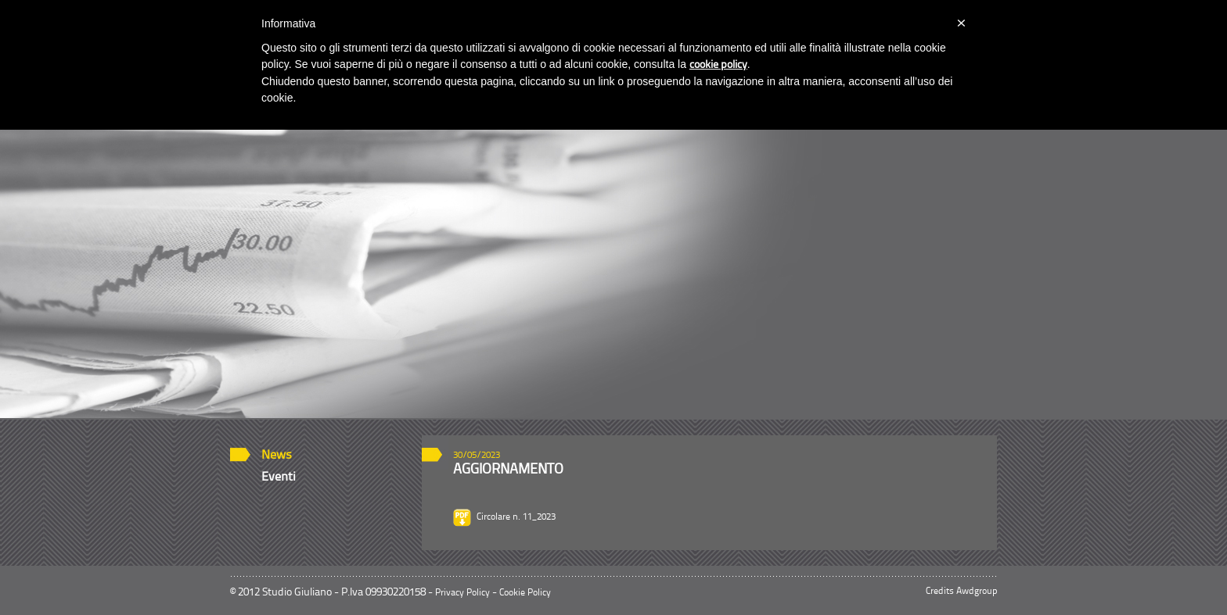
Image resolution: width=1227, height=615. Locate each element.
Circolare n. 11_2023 (516, 517)
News (276, 455)
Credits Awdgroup (961, 591)
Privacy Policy (462, 593)
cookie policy (718, 65)
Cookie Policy (525, 593)
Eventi (278, 477)
